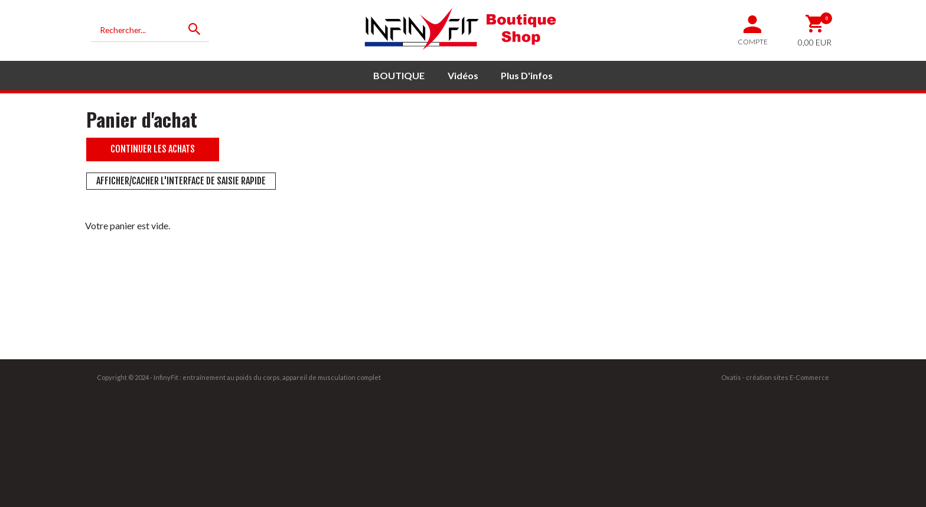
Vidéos (463, 75)
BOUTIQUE (399, 75)
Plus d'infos (527, 75)
